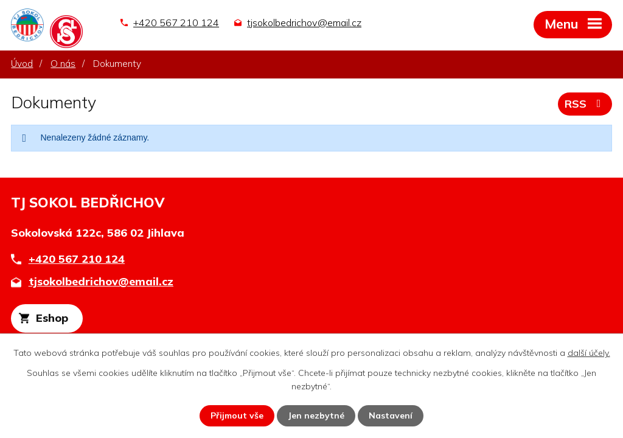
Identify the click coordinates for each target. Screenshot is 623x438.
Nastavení (390, 415)
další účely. (589, 352)
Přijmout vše (237, 415)
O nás (62, 63)
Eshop (52, 318)
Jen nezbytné (316, 415)
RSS (585, 104)
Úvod (22, 63)
